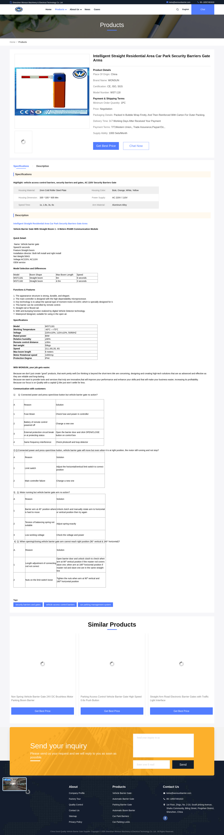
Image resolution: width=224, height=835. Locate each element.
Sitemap (73, 816)
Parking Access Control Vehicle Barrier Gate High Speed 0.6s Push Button (111, 698)
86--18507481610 (205, 2)
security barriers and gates (28, 604)
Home (48, 9)
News (87, 9)
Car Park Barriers (121, 816)
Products (60, 9)
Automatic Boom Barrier (124, 810)
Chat (203, 9)
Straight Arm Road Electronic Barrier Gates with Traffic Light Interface (179, 698)
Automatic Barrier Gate (123, 799)
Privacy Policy (75, 822)
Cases (97, 9)
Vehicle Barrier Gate (122, 793)
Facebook (165, 818)
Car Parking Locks (121, 822)
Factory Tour (75, 799)
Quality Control (76, 804)
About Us (75, 9)
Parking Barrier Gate (122, 804)
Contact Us (74, 810)
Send (183, 764)
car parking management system (95, 604)
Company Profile (77, 793)
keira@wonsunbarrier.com (178, 2)
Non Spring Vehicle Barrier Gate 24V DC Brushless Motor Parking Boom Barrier (42, 698)
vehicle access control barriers (60, 604)
